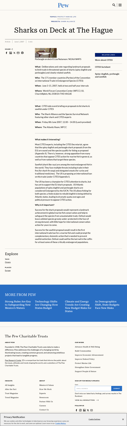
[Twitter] (88, 410)
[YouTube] (91, 409)
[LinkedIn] (84, 409)
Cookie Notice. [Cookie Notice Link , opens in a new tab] (60, 423)
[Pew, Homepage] (63, 4)
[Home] (26, 336)
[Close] (123, 419)
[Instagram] (80, 409)
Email (76, 384)
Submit (116, 388)
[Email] (93, 388)
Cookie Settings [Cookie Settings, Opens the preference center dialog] (94, 419)
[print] (22, 52)
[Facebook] (76, 409)
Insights (9, 380)
